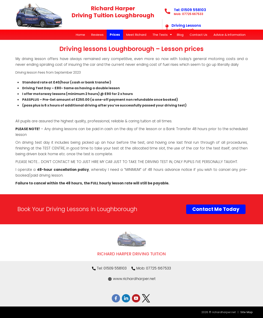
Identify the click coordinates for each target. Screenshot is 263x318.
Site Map (246, 312)
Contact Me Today (215, 209)
